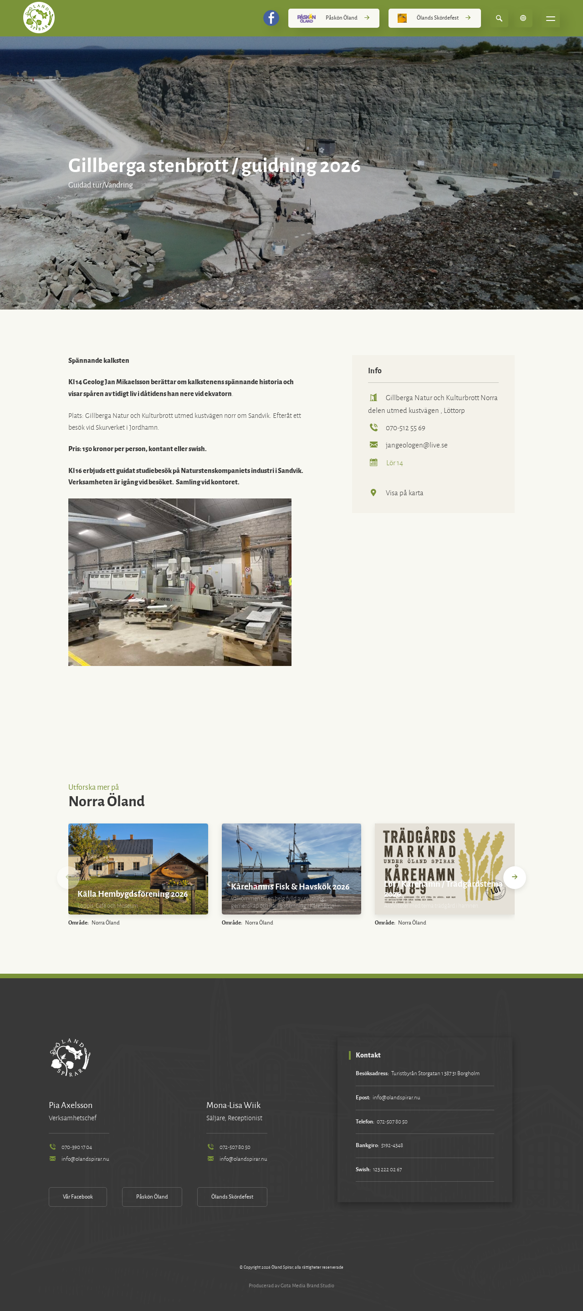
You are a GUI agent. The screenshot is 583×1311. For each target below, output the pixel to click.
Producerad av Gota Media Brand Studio (291, 1285)
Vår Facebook (78, 1197)
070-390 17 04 (70, 1147)
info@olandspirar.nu (79, 1159)
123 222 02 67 (387, 1170)
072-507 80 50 (228, 1147)
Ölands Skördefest (434, 18)
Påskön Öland (333, 18)
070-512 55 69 (396, 428)
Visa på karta (396, 493)
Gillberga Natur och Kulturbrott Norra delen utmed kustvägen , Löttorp (433, 404)
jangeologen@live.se (408, 445)
